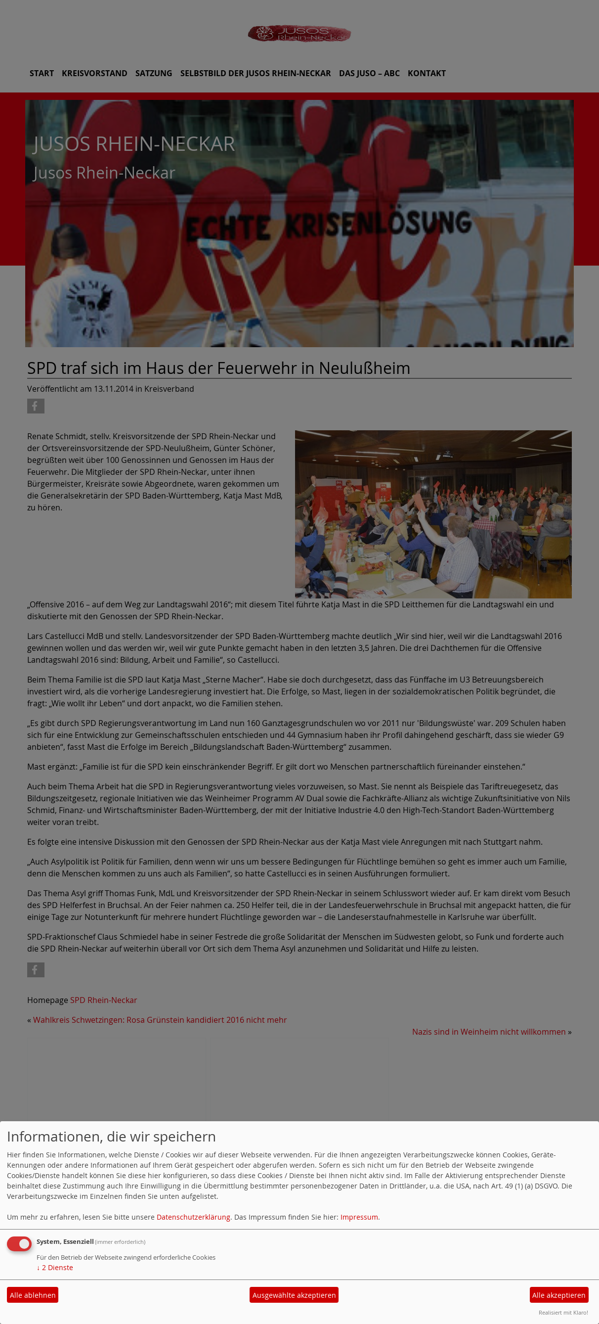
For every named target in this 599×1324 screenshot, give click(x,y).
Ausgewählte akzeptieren (294, 1295)
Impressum (359, 1217)
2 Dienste (55, 1267)
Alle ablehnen (33, 1295)
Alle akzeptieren (559, 1295)
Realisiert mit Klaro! (563, 1312)
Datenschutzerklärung (193, 1217)
